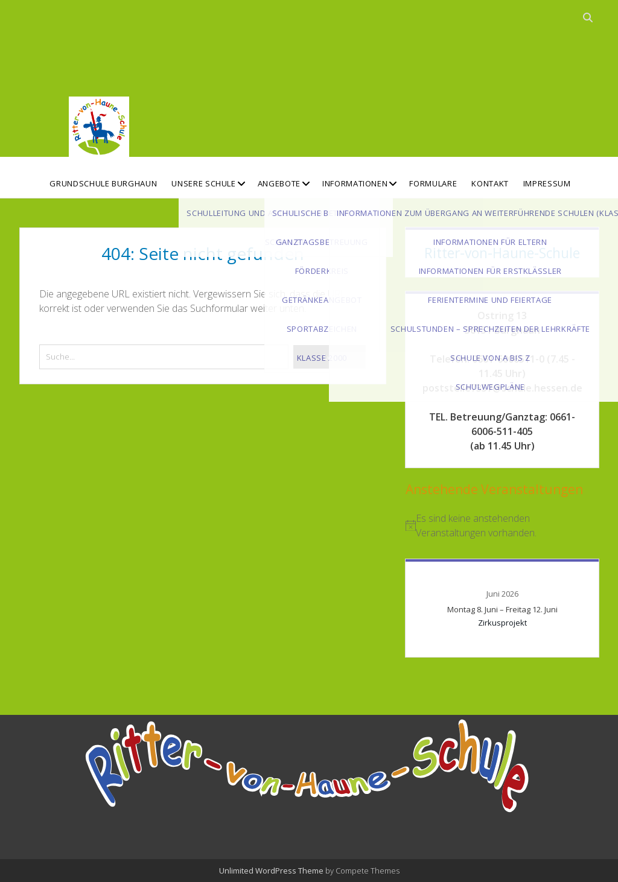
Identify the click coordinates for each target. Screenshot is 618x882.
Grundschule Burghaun (103, 183)
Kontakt (490, 183)
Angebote (279, 183)
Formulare (433, 183)
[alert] (502, 525)
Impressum (547, 183)
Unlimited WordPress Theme (271, 870)
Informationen (354, 183)
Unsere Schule (203, 183)
